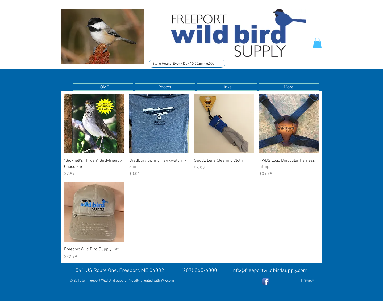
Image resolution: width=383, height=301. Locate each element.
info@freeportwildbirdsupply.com (269, 270)
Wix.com (167, 280)
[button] (317, 43)
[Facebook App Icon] (265, 281)
